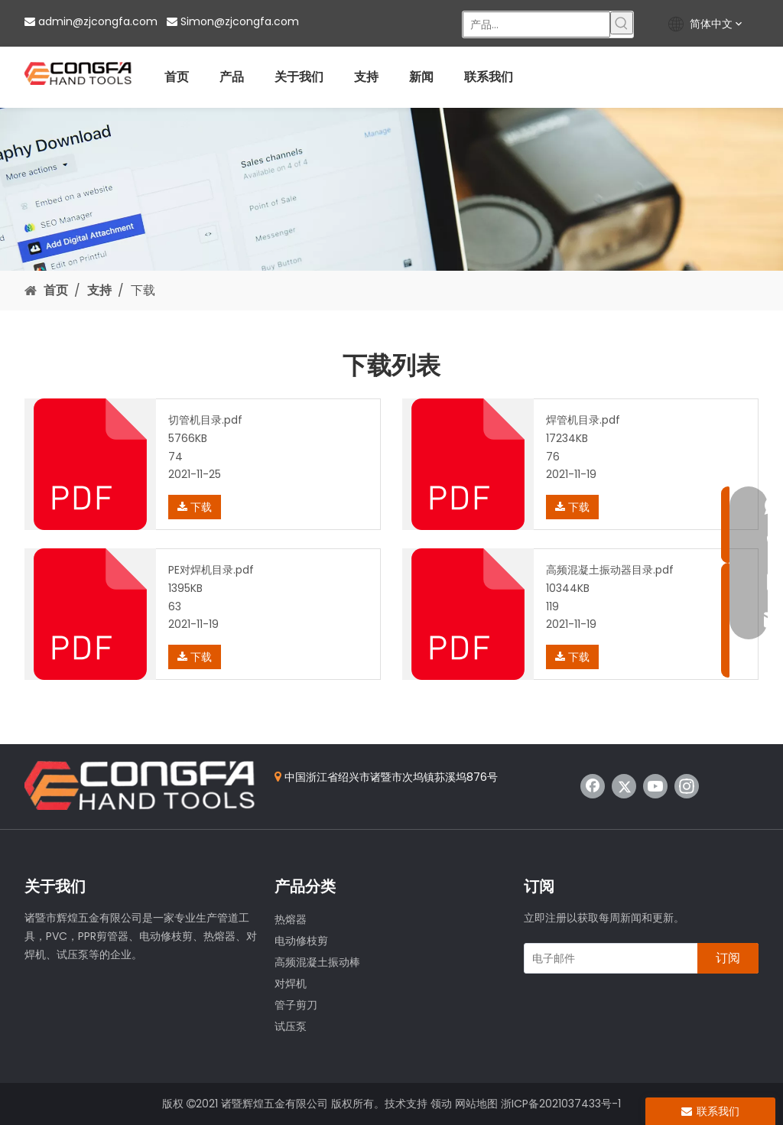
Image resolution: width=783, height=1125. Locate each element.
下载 (194, 507)
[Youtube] (655, 786)
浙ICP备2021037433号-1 (561, 1103)
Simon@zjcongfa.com (239, 21)
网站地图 (476, 1103)
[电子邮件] (607, 958)
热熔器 (291, 919)
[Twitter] (624, 786)
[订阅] (728, 958)
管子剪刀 (296, 1005)
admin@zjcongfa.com (98, 21)
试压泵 (291, 1026)
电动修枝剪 (301, 940)
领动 (441, 1103)
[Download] (391, 189)
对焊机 (291, 983)
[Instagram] (686, 786)
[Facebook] (592, 786)
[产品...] (536, 24)
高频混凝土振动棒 (317, 962)
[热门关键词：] (621, 22)
